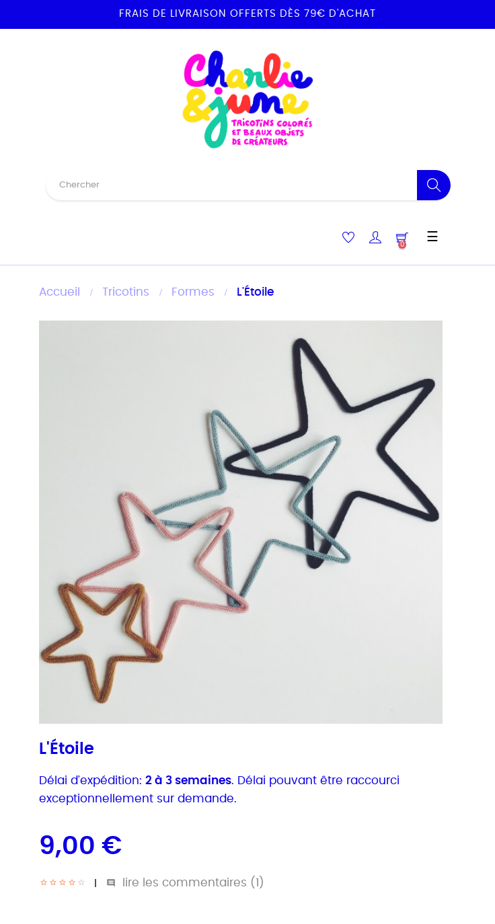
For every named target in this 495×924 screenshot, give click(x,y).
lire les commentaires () (185, 882)
